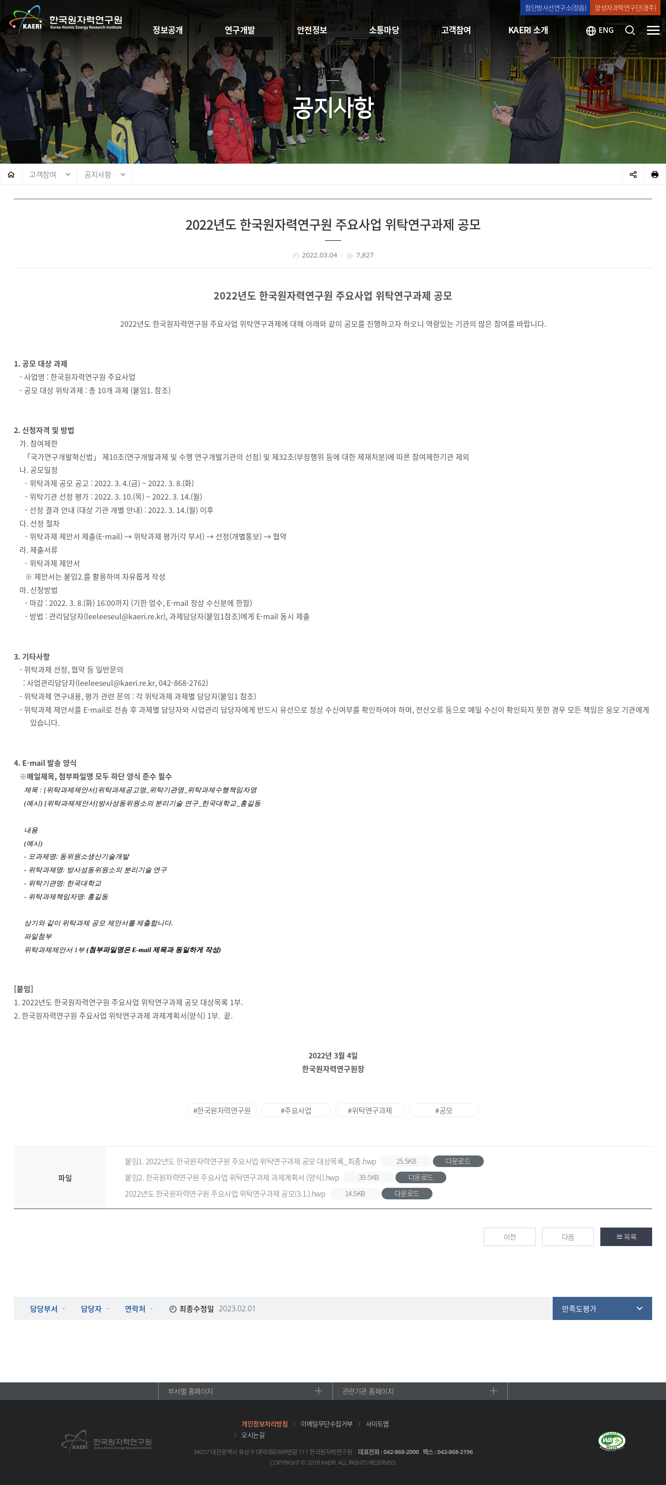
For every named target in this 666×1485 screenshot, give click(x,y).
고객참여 (42, 174)
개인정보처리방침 (264, 1423)
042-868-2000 (401, 1452)
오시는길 (253, 1434)
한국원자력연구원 (65, 21)
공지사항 (97, 174)
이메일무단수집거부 (327, 1423)
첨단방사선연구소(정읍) (555, 7)
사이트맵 (377, 1423)
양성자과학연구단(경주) (625, 7)
